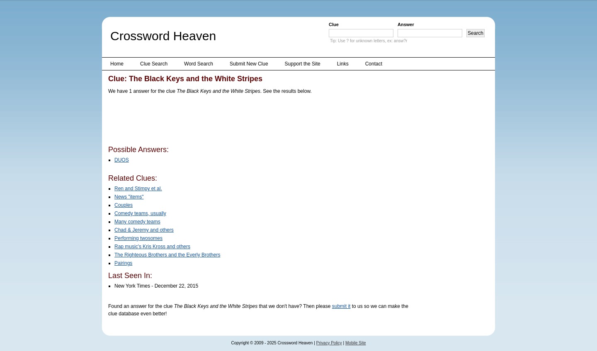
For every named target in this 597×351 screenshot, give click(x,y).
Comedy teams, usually (140, 213)
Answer (406, 24)
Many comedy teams (137, 222)
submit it (341, 306)
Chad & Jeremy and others (144, 230)
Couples (123, 205)
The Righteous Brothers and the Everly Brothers (167, 255)
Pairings (123, 263)
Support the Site (302, 64)
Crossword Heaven (163, 36)
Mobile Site (355, 343)
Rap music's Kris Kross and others (152, 246)
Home (117, 64)
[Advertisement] (259, 121)
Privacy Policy (329, 343)
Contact (373, 64)
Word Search (198, 64)
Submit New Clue (249, 64)
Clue (334, 24)
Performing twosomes (138, 238)
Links (343, 64)
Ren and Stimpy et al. (138, 188)
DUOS (121, 160)
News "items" (129, 197)
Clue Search (153, 64)
